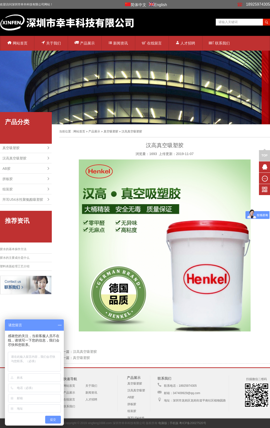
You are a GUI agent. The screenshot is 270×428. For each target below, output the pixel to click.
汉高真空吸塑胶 (14, 158)
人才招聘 (185, 43)
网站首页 (17, 43)
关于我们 (51, 43)
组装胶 (7, 189)
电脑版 (162, 423)
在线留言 (152, 43)
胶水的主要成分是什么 (14, 257)
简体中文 (138, 5)
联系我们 (219, 43)
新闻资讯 (118, 43)
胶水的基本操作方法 (13, 249)
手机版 (174, 423)
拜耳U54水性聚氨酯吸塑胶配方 (136, 418)
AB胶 (6, 169)
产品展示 (84, 43)
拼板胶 (7, 179)
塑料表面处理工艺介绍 (14, 266)
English (160, 5)
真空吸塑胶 (11, 148)
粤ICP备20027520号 (192, 423)
